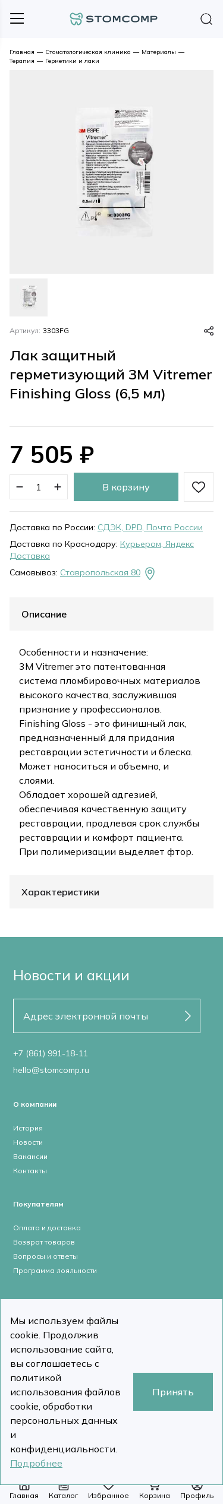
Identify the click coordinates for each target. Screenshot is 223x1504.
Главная (22, 52)
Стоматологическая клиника (88, 52)
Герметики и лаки (72, 61)
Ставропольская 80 (108, 573)
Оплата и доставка (47, 1227)
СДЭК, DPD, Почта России (150, 527)
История (28, 1127)
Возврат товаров (44, 1241)
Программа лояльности (55, 1270)
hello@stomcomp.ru (51, 1070)
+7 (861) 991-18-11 (50, 1053)
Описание (44, 614)
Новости (28, 1142)
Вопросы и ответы (45, 1256)
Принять (173, 1392)
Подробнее (36, 1463)
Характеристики (60, 892)
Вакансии (30, 1156)
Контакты (30, 1170)
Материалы (159, 52)
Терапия (22, 61)
